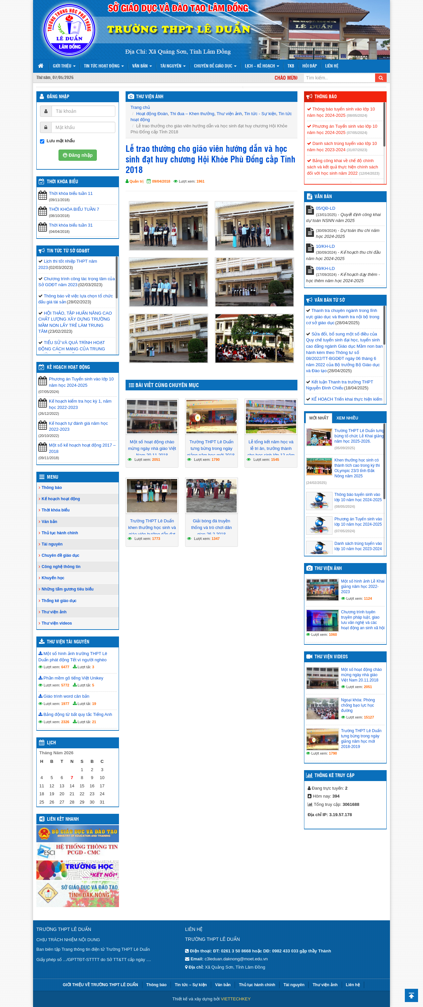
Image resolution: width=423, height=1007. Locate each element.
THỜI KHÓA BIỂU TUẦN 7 (74, 209)
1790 (215, 459)
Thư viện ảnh (229, 113)
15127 (369, 717)
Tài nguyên (173, 66)
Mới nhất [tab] (318, 418)
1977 (65, 704)
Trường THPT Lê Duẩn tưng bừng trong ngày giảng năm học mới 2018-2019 (211, 451)
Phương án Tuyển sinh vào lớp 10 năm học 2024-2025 (81, 382)
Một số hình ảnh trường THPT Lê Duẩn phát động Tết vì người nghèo (72, 656)
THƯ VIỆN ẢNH (149, 97)
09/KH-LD (325, 268)
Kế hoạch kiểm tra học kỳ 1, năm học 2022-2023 (80, 404)
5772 (65, 685)
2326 (65, 722)
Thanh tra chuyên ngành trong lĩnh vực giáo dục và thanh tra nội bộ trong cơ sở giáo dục (342, 316)
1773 (156, 539)
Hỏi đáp (309, 66)
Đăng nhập (58, 97)
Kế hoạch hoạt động (68, 367)
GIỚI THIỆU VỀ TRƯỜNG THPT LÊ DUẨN (100, 985)
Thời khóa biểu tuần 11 (71, 193)
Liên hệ (331, 66)
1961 (201, 181)
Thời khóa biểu (56, 510)
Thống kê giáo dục (59, 600)
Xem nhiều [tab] (347, 418)
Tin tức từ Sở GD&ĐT (68, 251)
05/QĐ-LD (325, 208)
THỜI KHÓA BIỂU (62, 182)
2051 (156, 459)
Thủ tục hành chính (60, 533)
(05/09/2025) (344, 448)
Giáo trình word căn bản (63, 696)
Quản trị (136, 181)
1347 (215, 539)
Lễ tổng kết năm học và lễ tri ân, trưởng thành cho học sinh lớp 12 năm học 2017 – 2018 (271, 451)
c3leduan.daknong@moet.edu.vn (236, 958)
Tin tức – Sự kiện (191, 985)
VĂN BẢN (323, 197)
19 (94, 704)
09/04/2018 (161, 181)
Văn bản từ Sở (330, 300)
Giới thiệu (64, 66)
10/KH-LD (325, 246)
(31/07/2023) (357, 150)
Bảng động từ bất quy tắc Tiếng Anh (75, 714)
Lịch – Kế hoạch (262, 66)
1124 (368, 598)
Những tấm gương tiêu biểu (68, 589)
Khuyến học (53, 578)
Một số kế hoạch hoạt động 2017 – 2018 (82, 448)
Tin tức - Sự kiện (260, 113)
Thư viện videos (57, 623)
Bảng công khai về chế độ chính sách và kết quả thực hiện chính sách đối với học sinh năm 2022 (342, 166)
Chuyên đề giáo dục (215, 66)
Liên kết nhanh (63, 819)
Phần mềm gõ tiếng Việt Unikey (70, 678)
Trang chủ (140, 107)
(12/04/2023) (369, 173)
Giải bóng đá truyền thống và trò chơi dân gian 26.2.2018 (211, 527)
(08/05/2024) (357, 115)
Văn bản (142, 66)
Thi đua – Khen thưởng (192, 113)
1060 (333, 634)
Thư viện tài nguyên (68, 642)
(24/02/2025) (316, 483)
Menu (52, 477)
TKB (291, 66)
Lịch (51, 743)
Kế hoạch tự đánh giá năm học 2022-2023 (78, 426)
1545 (275, 459)
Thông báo (52, 487)
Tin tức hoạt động (104, 66)
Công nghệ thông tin (61, 566)
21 (94, 722)
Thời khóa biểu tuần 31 (71, 225)
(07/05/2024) (357, 133)
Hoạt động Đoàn (152, 113)
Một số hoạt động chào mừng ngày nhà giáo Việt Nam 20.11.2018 (152, 448)
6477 (65, 667)
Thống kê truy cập (335, 775)
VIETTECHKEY (235, 998)
